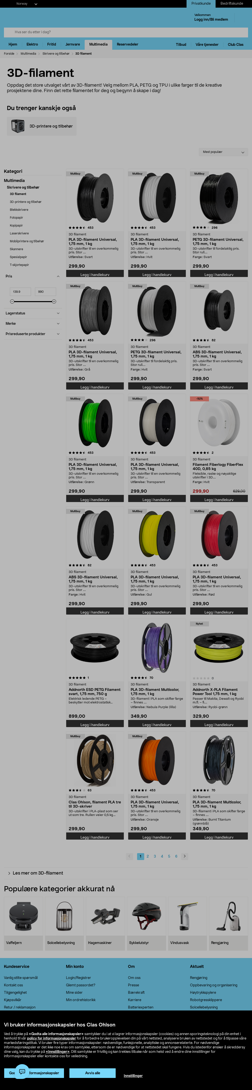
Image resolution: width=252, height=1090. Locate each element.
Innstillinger (133, 1076)
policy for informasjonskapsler (51, 1038)
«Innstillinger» (58, 1052)
